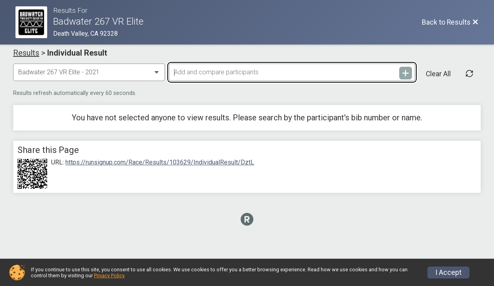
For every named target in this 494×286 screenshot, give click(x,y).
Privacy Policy (109, 275)
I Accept (448, 272)
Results (26, 53)
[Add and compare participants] (292, 72)
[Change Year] (89, 72)
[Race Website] (34, 22)
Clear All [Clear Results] (438, 74)
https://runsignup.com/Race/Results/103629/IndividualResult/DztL (159, 162)
